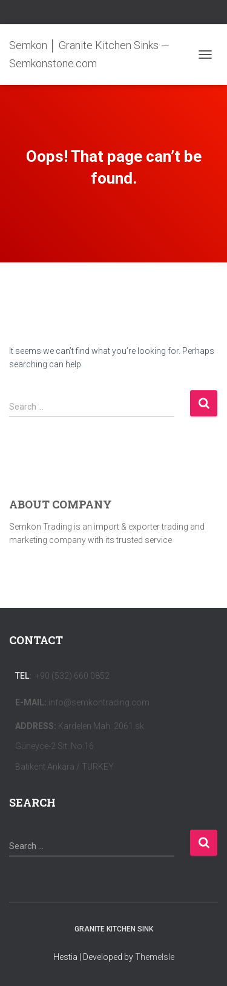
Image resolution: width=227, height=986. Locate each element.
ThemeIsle (154, 957)
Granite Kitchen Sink (113, 929)
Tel (22, 676)
